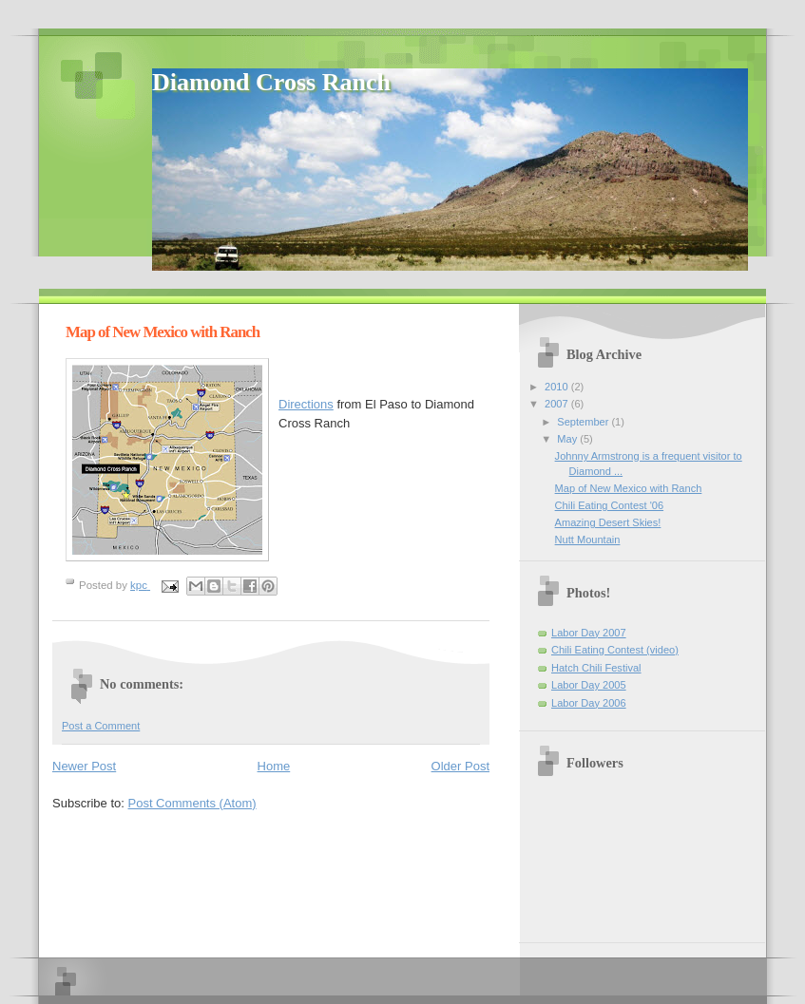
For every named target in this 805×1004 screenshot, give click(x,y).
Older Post (460, 766)
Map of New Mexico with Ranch (628, 488)
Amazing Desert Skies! (608, 522)
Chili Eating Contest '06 (609, 505)
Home (274, 766)
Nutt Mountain (588, 539)
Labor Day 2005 (588, 685)
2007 (558, 403)
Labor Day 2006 (588, 703)
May (568, 439)
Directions (306, 404)
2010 (558, 386)
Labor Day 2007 (588, 632)
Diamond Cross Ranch (271, 82)
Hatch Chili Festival (596, 667)
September (584, 421)
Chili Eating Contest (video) (615, 649)
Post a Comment (101, 725)
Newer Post (84, 766)
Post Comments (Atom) (192, 803)
